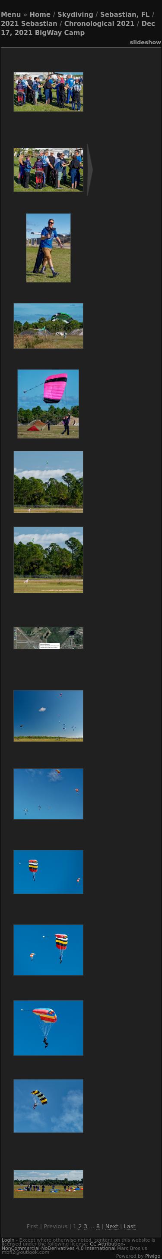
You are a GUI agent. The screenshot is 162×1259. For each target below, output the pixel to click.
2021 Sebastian (29, 24)
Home (40, 15)
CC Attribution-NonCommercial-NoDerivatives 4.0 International (63, 1246)
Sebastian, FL (125, 15)
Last (130, 1226)
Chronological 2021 (99, 24)
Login (8, 1240)
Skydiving (75, 15)
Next (111, 1226)
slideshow (145, 42)
